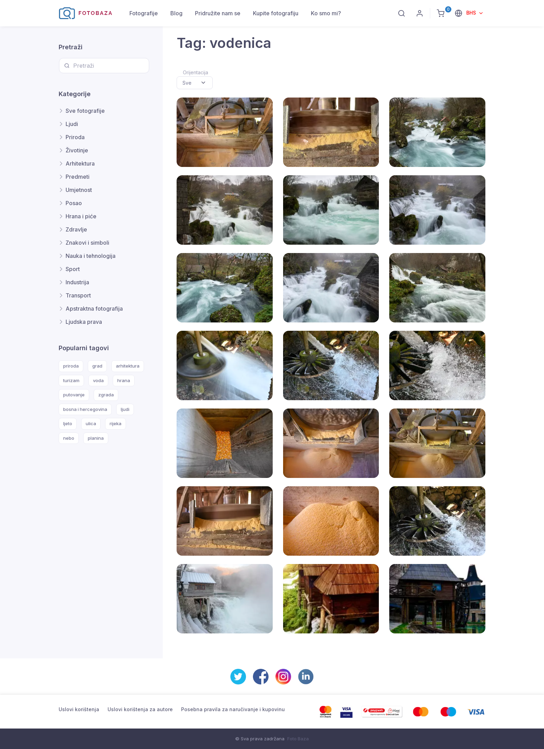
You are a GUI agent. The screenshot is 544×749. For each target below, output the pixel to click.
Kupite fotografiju (275, 13)
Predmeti (78, 176)
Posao (74, 203)
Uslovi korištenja (79, 709)
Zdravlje (76, 229)
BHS (471, 13)
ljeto (67, 423)
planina (96, 438)
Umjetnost (79, 189)
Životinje (77, 150)
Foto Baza (298, 738)
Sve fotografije (85, 110)
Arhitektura (80, 163)
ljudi (125, 409)
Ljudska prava (84, 321)
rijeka (115, 423)
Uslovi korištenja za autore (140, 709)
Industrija (77, 282)
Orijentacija (195, 72)
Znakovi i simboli (87, 242)
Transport (78, 295)
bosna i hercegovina (85, 409)
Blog (176, 13)
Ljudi (72, 123)
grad (97, 366)
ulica (91, 423)
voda (98, 380)
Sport (73, 269)
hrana (123, 380)
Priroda (75, 137)
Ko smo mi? (326, 13)
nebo (68, 438)
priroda (71, 366)
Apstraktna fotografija (94, 308)
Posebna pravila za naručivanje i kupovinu (233, 709)
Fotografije (143, 13)
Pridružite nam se (217, 13)
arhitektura (127, 366)
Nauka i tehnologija (91, 255)
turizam (71, 380)
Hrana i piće (81, 216)
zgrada (106, 394)
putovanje (74, 394)
